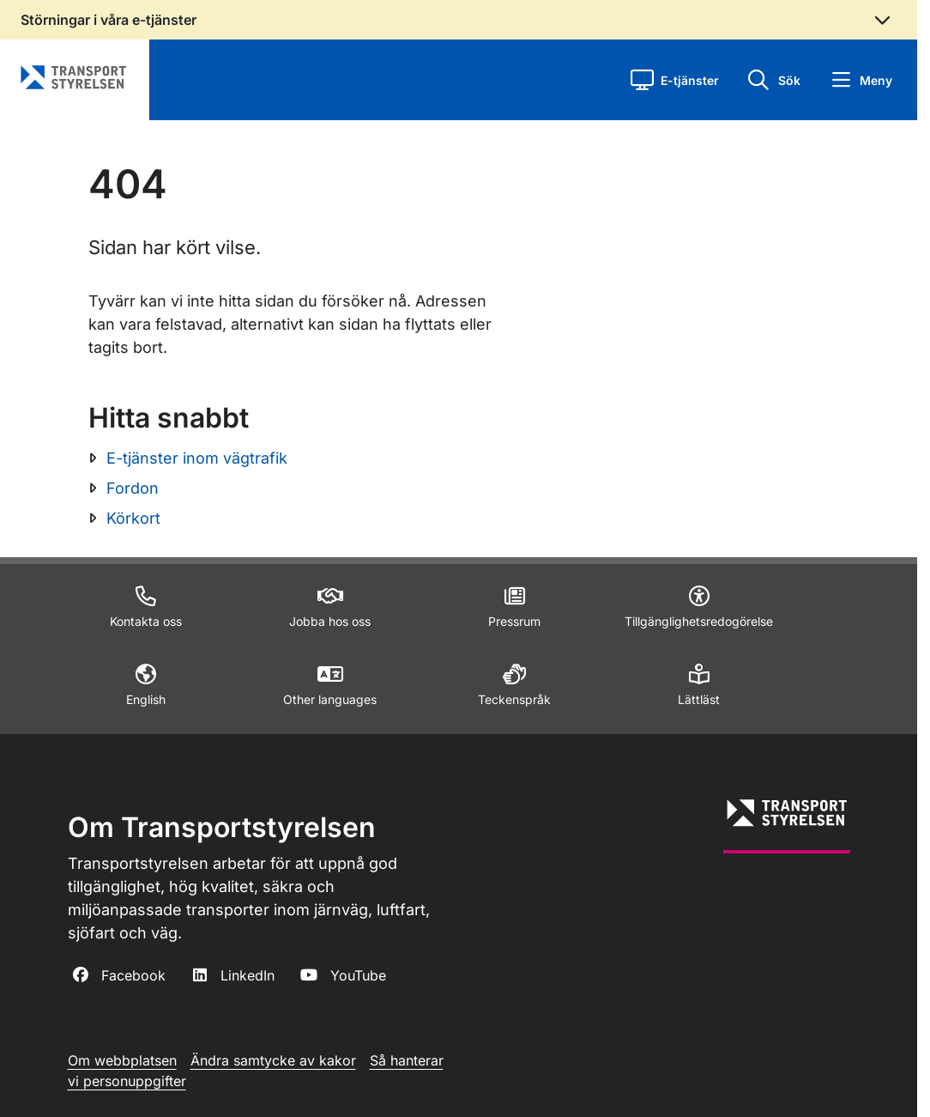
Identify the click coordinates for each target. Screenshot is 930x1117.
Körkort (133, 518)
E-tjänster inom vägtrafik (196, 458)
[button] (675, 79)
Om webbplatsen (122, 1060)
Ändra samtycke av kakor (273, 1060)
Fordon (132, 488)
